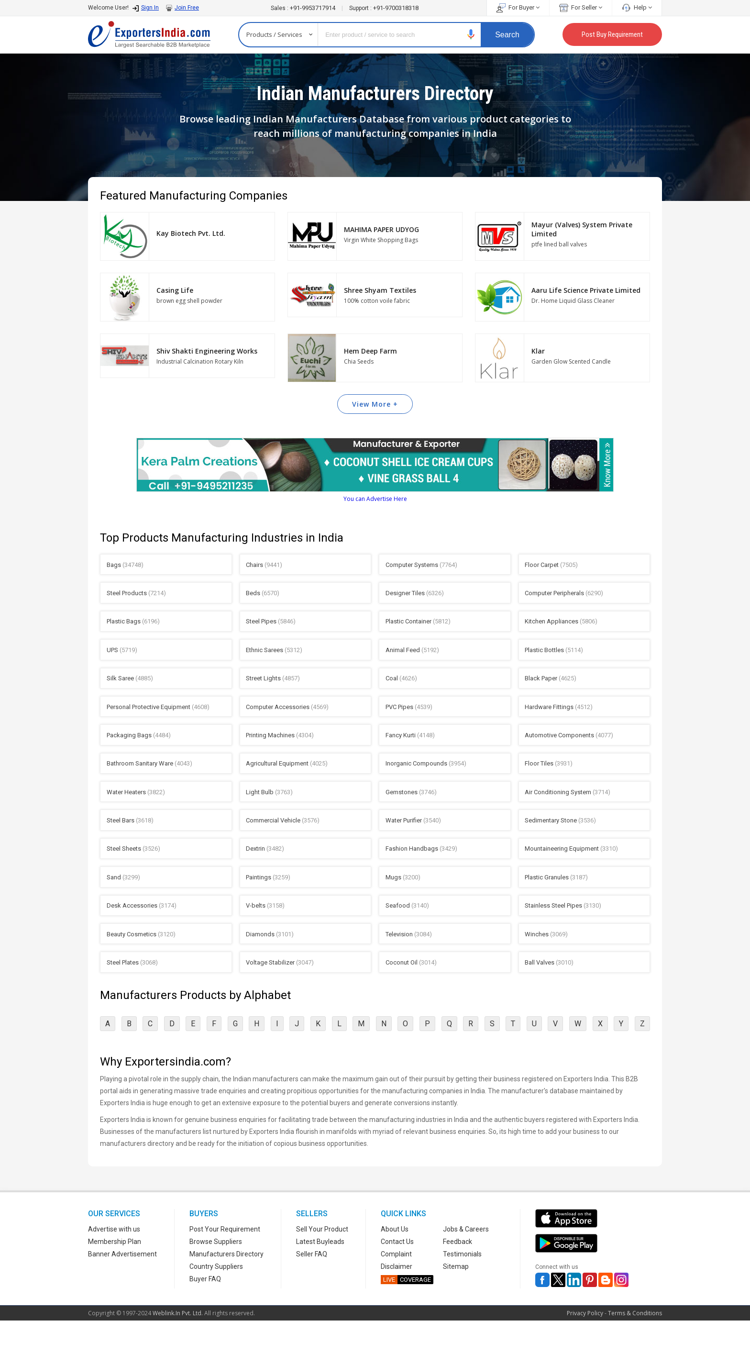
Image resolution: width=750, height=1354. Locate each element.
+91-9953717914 (304, 7)
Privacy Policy (585, 1347)
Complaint (396, 1287)
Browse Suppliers (215, 1275)
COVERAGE (406, 1313)
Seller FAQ (311, 1287)
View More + (375, 404)
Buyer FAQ (205, 1312)
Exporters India (149, 34)
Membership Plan (114, 1275)
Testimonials (462, 1287)
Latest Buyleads (320, 1275)
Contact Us (397, 1275)
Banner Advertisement (122, 1287)
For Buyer (518, 7)
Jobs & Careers (466, 1262)
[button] (471, 34)
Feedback (457, 1275)
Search (507, 35)
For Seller (580, 7)
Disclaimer (396, 1300)
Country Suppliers (216, 1300)
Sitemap (456, 1300)
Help (637, 7)
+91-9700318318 (384, 7)
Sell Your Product (322, 1262)
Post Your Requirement (224, 1262)
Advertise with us (114, 1262)
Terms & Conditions (635, 1347)
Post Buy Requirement (612, 34)
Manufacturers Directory (226, 1287)
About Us (394, 1262)
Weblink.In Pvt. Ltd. (178, 1347)
